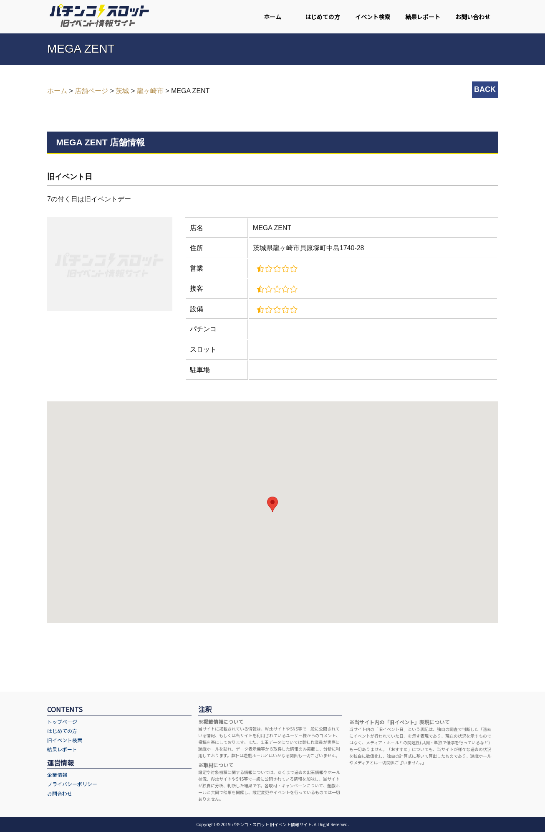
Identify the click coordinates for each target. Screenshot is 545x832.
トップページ (62, 721)
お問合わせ (59, 793)
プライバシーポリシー (72, 783)
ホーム (272, 17)
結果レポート (422, 17)
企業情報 (57, 774)
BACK (485, 89)
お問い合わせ (472, 17)
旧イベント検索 (64, 739)
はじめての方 (322, 17)
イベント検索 (372, 17)
